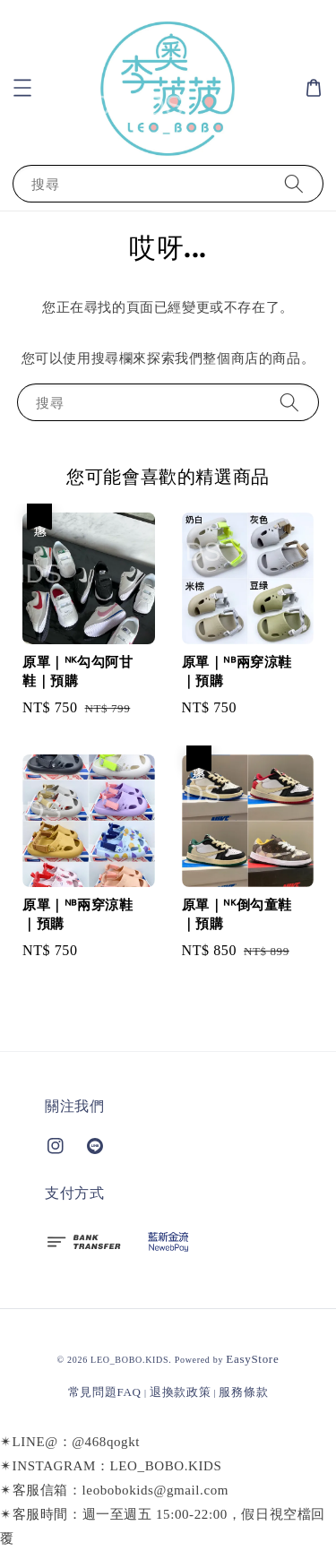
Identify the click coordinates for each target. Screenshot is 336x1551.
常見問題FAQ (105, 1392)
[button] (22, 88)
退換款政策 (180, 1392)
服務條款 (243, 1392)
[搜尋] (294, 183)
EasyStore (252, 1359)
